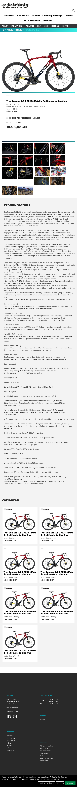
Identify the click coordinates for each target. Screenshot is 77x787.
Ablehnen (60, 783)
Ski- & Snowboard (32, 20)
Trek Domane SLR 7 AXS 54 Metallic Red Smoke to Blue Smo (20, 612)
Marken (69, 15)
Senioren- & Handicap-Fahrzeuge (47, 15)
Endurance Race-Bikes (31, 30)
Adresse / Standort (46, 746)
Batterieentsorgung (46, 758)
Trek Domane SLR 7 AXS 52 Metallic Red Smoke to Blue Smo (57, 573)
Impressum (44, 760)
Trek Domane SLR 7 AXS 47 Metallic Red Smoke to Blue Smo (57, 533)
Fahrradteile (29, 26)
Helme (39, 26)
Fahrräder (5, 26)
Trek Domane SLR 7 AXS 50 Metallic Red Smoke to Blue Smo (20, 573)
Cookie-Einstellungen (46, 783)
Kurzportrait (44, 748)
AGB (41, 756)
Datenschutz (44, 753)
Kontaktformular (45, 751)
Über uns (48, 20)
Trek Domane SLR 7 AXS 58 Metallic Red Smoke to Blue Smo (36, 101)
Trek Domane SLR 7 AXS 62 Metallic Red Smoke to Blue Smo (20, 651)
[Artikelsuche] (73, 10)
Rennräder (18, 30)
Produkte (9, 15)
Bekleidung (55, 26)
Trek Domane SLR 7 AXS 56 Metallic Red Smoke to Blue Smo (20, 533)
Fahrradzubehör (16, 26)
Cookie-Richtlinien (52, 779)
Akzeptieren (70, 783)
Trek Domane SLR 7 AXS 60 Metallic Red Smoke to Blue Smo (57, 612)
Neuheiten (65, 26)
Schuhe (46, 26)
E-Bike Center (23, 15)
